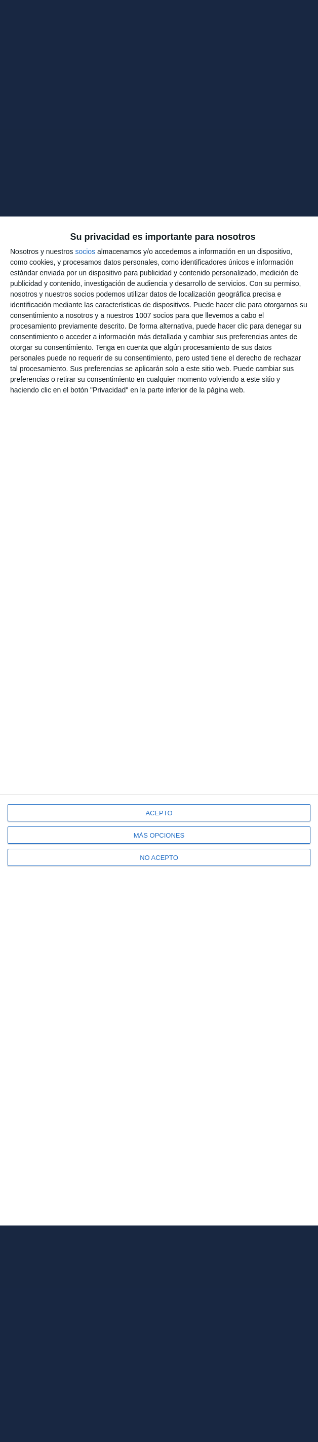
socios (85, 251)
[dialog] (159, 721)
